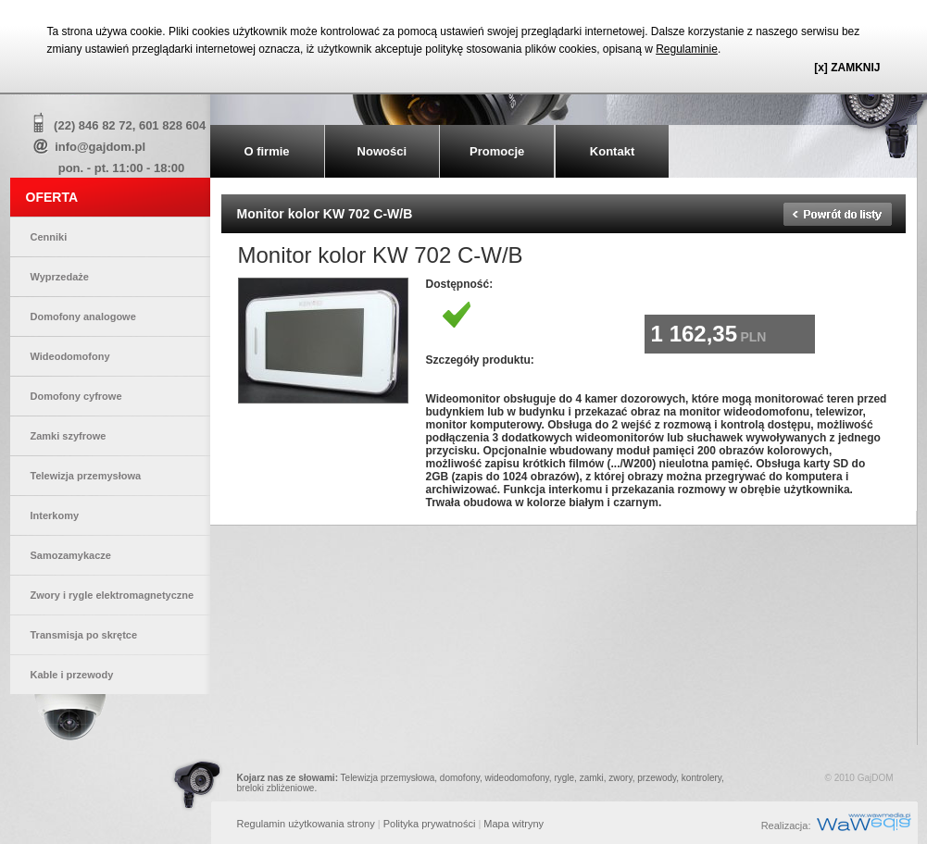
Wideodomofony (70, 356)
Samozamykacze (71, 555)
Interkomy (55, 515)
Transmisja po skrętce (84, 634)
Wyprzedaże (60, 276)
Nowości (382, 151)
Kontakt (612, 151)
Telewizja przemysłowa (86, 475)
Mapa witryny (513, 823)
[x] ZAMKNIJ (847, 67)
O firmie (266, 151)
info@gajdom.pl (100, 147)
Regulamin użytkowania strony (306, 823)
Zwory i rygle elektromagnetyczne (112, 595)
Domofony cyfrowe (76, 396)
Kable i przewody (72, 674)
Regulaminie (687, 49)
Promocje (497, 151)
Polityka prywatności (429, 823)
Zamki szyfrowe (68, 435)
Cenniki (49, 236)
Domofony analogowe (83, 316)
